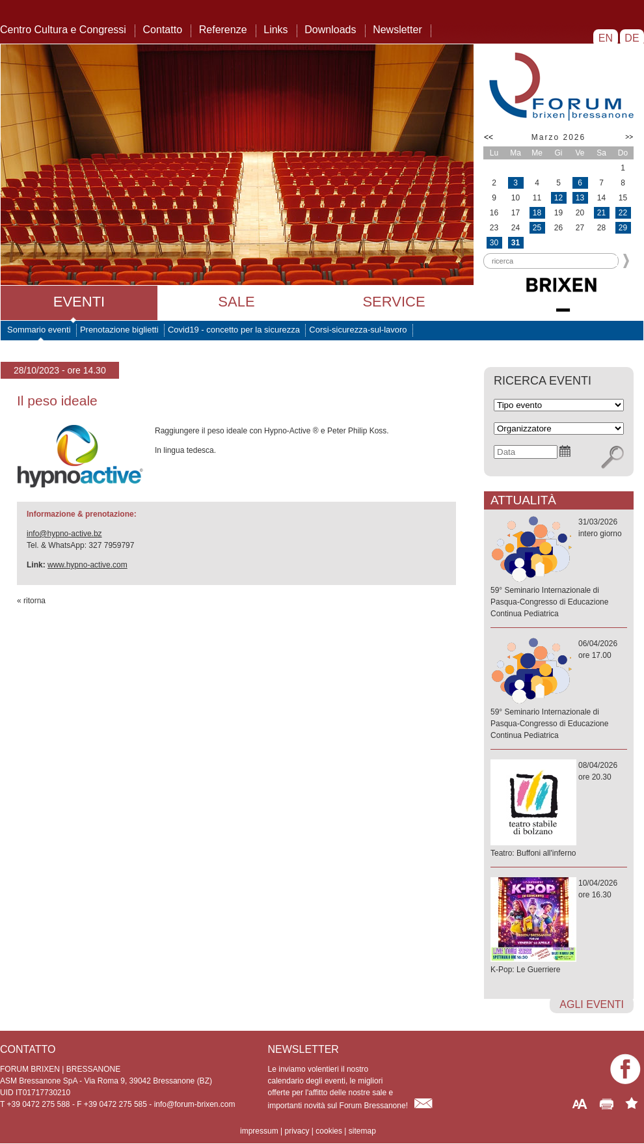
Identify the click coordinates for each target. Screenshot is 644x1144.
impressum (259, 1131)
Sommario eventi (39, 329)
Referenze (223, 29)
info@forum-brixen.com (194, 1104)
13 (580, 197)
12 (558, 197)
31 (515, 242)
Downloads (330, 29)
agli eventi (591, 1004)
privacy (296, 1131)
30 (494, 242)
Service (393, 301)
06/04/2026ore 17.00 (558, 690)
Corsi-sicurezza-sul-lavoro (358, 329)
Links (275, 29)
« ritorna (31, 600)
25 (537, 227)
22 (623, 212)
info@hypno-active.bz (64, 533)
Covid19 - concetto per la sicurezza (234, 329)
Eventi (79, 301)
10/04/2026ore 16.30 (558, 926)
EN (605, 38)
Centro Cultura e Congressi (63, 29)
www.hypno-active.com (87, 564)
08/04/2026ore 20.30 (558, 810)
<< (488, 137)
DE (632, 38)
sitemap (362, 1131)
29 (623, 227)
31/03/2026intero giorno (558, 568)
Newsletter (397, 29)
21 (601, 212)
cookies (328, 1131)
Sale (236, 301)
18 (537, 212)
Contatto (162, 29)
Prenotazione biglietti (119, 329)
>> (629, 137)
